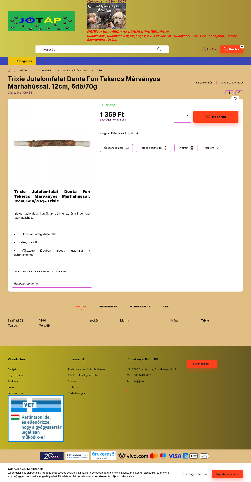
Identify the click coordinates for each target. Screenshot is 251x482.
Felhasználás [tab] (139, 306)
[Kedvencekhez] (235, 98)
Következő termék (231, 82)
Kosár (11, 387)
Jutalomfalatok (45, 70)
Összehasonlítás (114, 147)
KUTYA (24, 70)
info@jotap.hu (140, 381)
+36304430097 (141, 375)
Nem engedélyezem (195, 474)
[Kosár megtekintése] (231, 49)
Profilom (13, 381)
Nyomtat (183, 147)
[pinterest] (239, 92)
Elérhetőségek (76, 393)
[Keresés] (159, 49)
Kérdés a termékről (151, 147)
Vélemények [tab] (108, 306)
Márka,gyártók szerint (75, 70)
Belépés (13, 369)
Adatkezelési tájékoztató (83, 375)
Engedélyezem (225, 474)
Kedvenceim (15, 393)
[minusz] (187, 119)
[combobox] (102, 49)
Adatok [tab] (81, 306)
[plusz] (187, 114)
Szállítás (73, 387)
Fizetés (72, 381)
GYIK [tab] (165, 306)
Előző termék (205, 82)
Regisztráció (15, 375)
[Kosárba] (215, 117)
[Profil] (209, 49)
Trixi (99, 70)
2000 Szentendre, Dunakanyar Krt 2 (154, 369)
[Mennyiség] (180, 116)
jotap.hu (32, 283)
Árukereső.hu (103, 458)
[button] (22, 61)
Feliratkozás (200, 363)
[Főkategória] (9, 70)
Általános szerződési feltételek (86, 369)
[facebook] (229, 92)
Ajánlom (209, 147)
